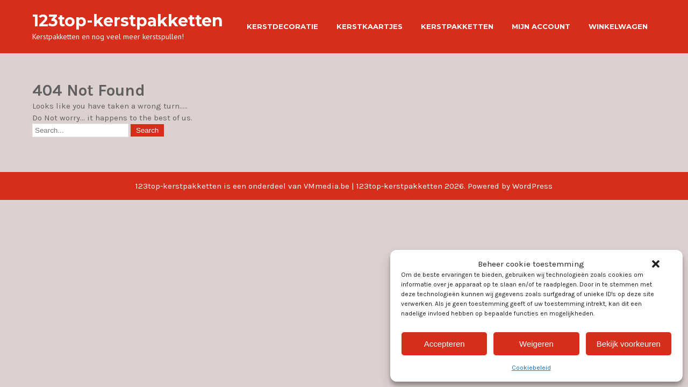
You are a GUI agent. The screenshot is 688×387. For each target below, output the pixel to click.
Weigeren (536, 343)
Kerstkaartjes (369, 26)
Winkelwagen (618, 26)
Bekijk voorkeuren (629, 343)
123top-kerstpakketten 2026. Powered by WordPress (454, 186)
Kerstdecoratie (282, 26)
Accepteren (444, 343)
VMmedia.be (326, 186)
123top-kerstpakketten (127, 21)
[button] (655, 264)
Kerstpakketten (457, 26)
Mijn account (541, 26)
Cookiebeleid (531, 367)
